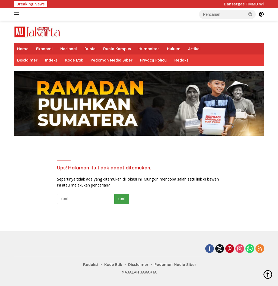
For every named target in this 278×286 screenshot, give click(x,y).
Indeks (51, 60)
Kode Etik (74, 60)
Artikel (194, 48)
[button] (250, 14)
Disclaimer (27, 60)
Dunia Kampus (117, 48)
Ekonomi (44, 48)
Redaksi (181, 60)
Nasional (68, 48)
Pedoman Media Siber (111, 60)
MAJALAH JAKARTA (139, 272)
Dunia (90, 48)
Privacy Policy (153, 60)
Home (23, 48)
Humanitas (148, 48)
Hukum (174, 48)
